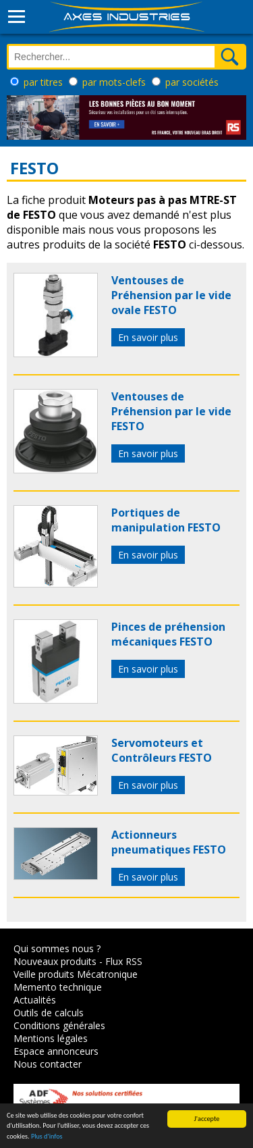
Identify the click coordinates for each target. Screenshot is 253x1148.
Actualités (34, 999)
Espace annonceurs (56, 1051)
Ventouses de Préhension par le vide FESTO (171, 411)
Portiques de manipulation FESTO (166, 520)
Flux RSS (123, 961)
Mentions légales (50, 1038)
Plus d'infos (47, 1136)
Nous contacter (47, 1064)
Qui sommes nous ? (57, 948)
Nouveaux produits (54, 961)
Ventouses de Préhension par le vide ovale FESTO (171, 295)
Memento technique (57, 987)
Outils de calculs (48, 1012)
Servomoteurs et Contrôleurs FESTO (161, 750)
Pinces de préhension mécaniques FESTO (168, 634)
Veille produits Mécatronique (75, 974)
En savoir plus (148, 337)
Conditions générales (59, 1025)
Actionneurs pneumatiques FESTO (168, 842)
